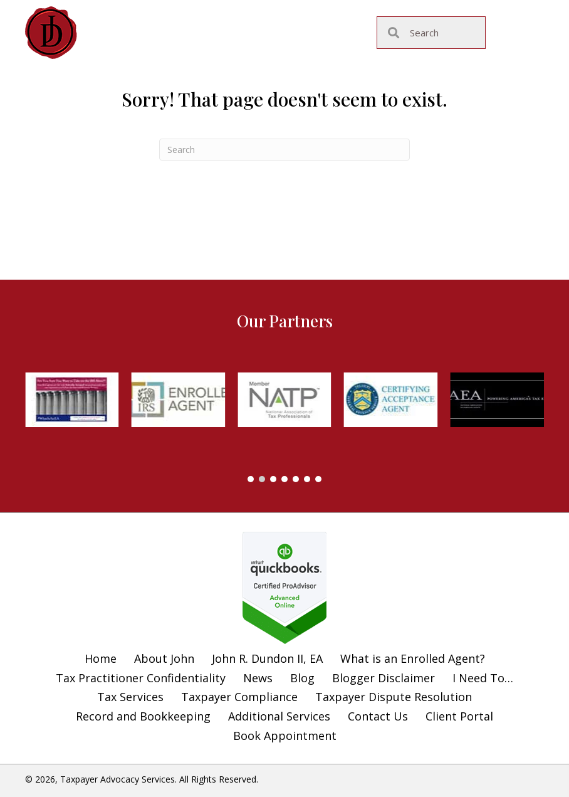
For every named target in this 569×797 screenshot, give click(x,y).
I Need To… (482, 677)
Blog (302, 677)
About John (164, 658)
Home (101, 658)
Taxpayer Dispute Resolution (393, 696)
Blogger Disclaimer (383, 677)
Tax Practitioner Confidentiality (141, 677)
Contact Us (378, 716)
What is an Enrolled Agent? (412, 658)
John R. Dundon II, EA (267, 658)
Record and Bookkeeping (143, 716)
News (258, 677)
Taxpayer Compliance (239, 696)
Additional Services (279, 716)
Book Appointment (285, 735)
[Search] (284, 150)
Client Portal (459, 716)
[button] (251, 479)
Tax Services (130, 696)
